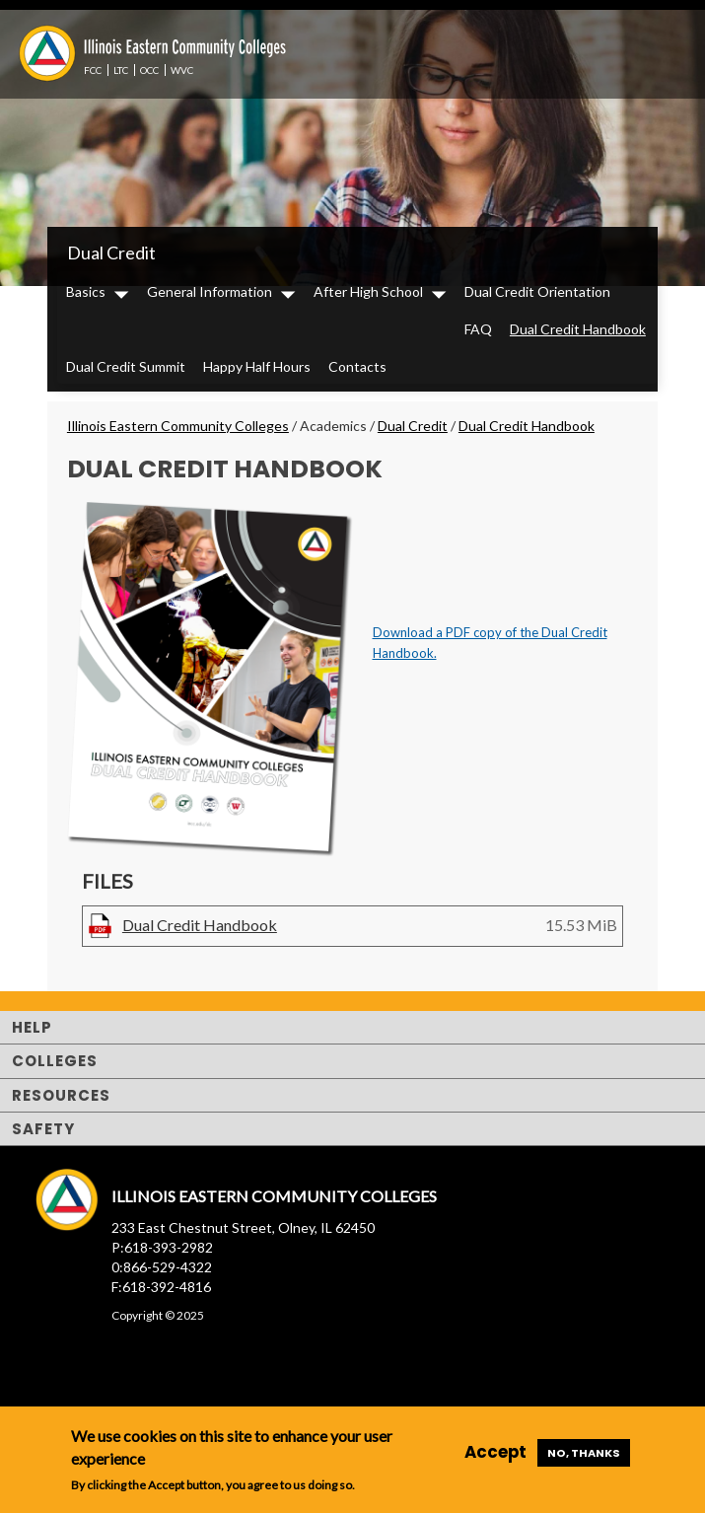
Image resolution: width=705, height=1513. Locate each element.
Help (32, 1027)
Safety (43, 1128)
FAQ (478, 329)
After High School (368, 291)
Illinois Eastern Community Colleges (178, 425)
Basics (86, 291)
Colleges (55, 1060)
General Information (209, 291)
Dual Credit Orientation (537, 291)
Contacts (357, 366)
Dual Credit (111, 252)
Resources (61, 1095)
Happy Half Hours (257, 366)
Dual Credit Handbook (578, 329)
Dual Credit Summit (125, 366)
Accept (495, 1452)
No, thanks (583, 1453)
